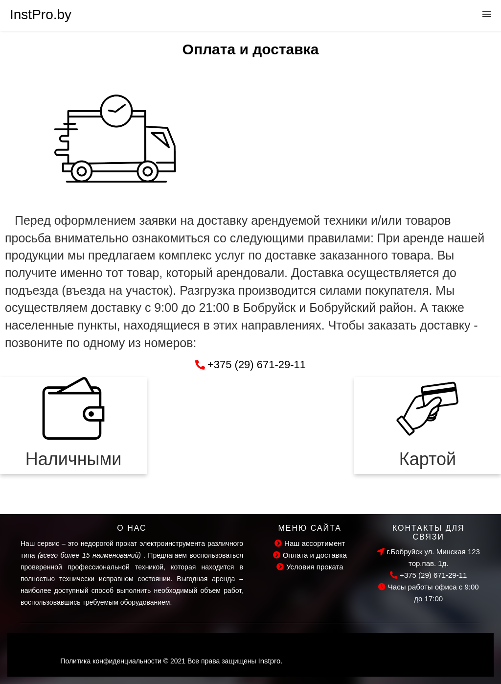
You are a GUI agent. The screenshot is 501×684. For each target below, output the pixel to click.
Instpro (269, 661)
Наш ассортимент (309, 543)
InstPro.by (40, 14)
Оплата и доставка (310, 555)
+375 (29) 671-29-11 (428, 575)
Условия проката (309, 567)
